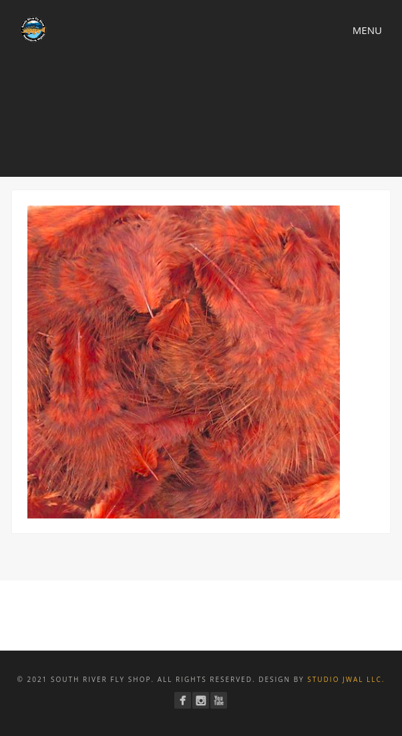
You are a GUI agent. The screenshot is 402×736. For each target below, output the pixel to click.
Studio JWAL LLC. (346, 679)
